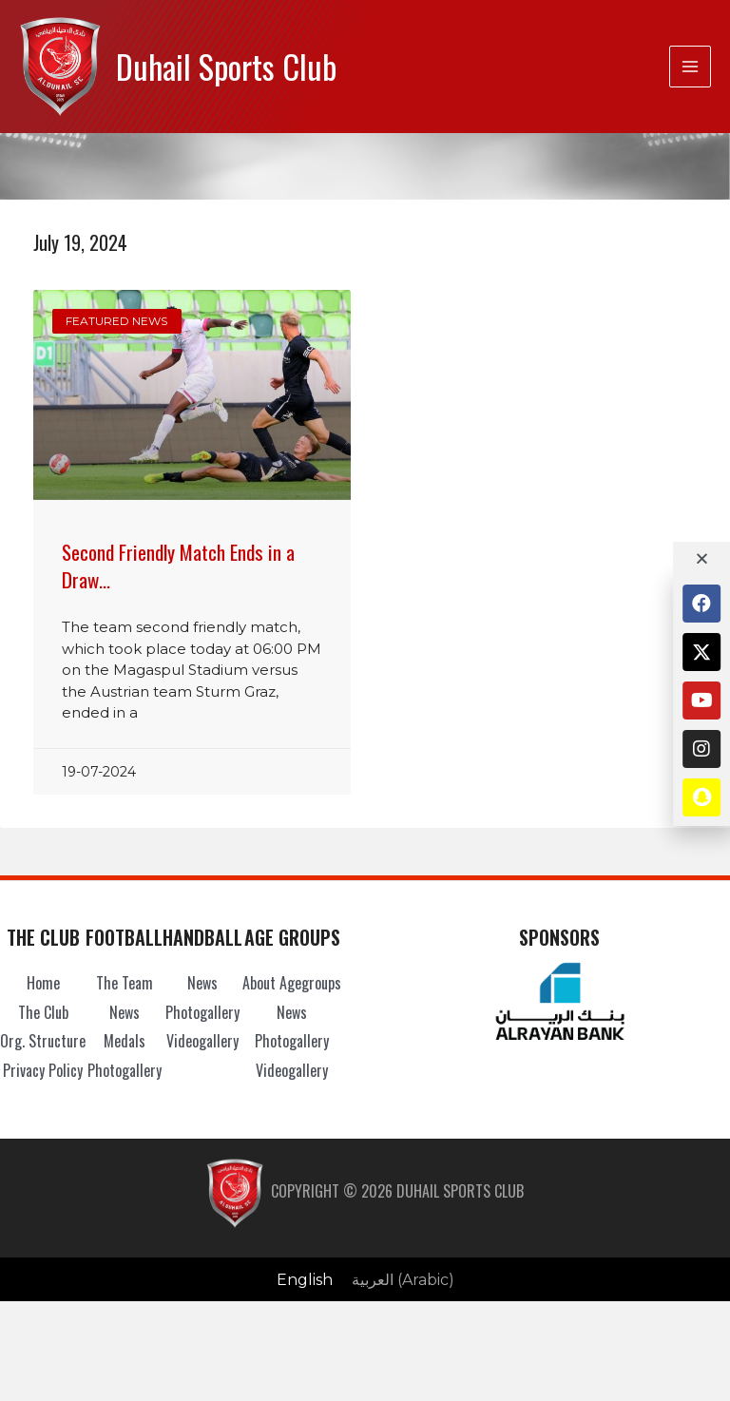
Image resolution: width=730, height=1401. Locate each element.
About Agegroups (291, 982)
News (124, 1012)
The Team (124, 982)
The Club (43, 1012)
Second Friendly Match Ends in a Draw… (178, 564)
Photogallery (124, 1070)
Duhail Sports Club (226, 66)
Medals (124, 1040)
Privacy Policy (43, 1070)
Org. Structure (43, 1040)
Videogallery (202, 1040)
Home (43, 982)
